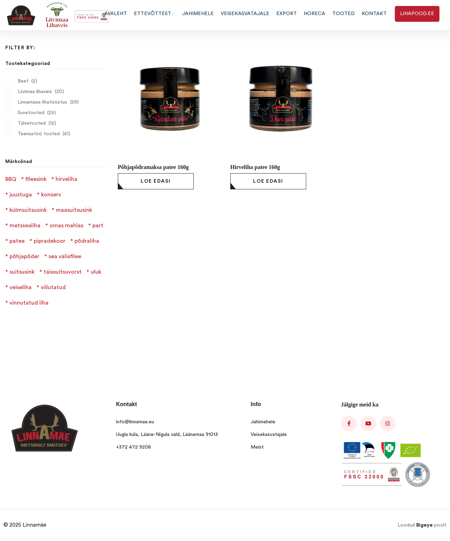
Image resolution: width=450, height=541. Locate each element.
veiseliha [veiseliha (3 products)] (20, 287)
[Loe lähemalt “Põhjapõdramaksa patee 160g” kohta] (156, 181)
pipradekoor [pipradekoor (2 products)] (49, 241)
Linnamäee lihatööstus (42, 102)
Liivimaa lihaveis (35, 91)
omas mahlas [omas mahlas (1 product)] (66, 225)
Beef (23, 81)
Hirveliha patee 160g (255, 167)
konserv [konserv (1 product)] (51, 194)
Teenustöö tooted (39, 133)
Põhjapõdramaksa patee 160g (153, 167)
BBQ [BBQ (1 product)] (10, 179)
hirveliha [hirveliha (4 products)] (66, 179)
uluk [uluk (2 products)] (96, 272)
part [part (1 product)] (97, 225)
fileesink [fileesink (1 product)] (35, 179)
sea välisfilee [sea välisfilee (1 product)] (65, 256)
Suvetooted (31, 112)
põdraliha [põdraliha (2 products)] (87, 241)
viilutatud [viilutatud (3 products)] (53, 287)
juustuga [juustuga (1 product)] (20, 194)
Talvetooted (32, 123)
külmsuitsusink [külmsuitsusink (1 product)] (28, 210)
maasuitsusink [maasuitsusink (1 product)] (74, 210)
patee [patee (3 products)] (17, 241)
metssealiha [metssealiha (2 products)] (24, 225)
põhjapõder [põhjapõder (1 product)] (24, 256)
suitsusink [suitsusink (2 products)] (21, 272)
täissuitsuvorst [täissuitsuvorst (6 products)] (63, 272)
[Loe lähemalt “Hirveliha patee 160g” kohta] (268, 181)
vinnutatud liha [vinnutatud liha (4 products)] (29, 303)
